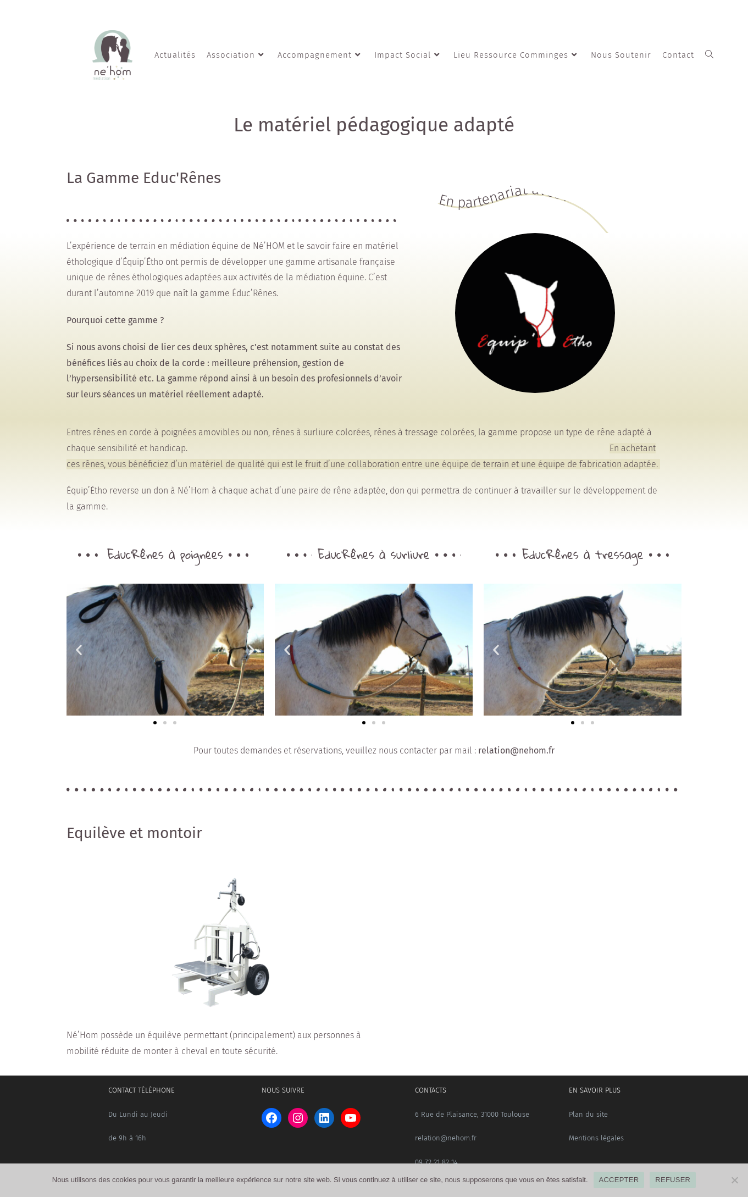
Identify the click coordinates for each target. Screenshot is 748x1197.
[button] (79, 649)
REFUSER (672, 1180)
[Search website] (709, 55)
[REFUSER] (734, 1179)
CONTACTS (430, 1090)
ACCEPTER (619, 1180)
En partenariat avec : (503, 196)
